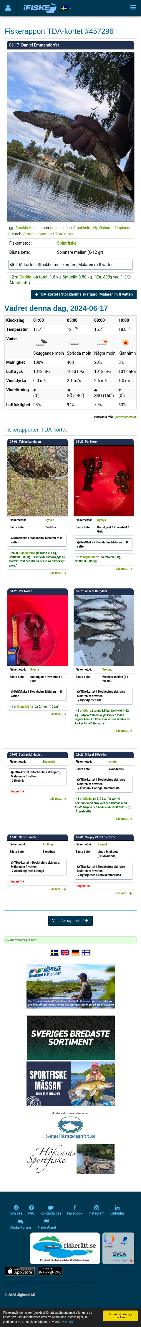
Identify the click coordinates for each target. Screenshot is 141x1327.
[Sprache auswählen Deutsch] (76, 952)
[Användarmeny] (8, 8)
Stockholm (82, 227)
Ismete (112, 761)
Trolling (107, 669)
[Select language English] (65, 952)
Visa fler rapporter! (70, 920)
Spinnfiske (67, 243)
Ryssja (49, 520)
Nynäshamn (103, 227)
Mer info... (68, 1321)
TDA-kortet (64, 234)
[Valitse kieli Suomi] (86, 952)
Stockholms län (28, 227)
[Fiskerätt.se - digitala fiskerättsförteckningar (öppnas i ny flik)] (65, 1248)
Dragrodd (49, 761)
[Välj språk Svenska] (54, 952)
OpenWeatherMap (125, 417)
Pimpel (102, 844)
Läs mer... (58, 573)
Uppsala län (60, 227)
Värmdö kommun (37, 234)
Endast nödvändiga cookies (120, 1315)
